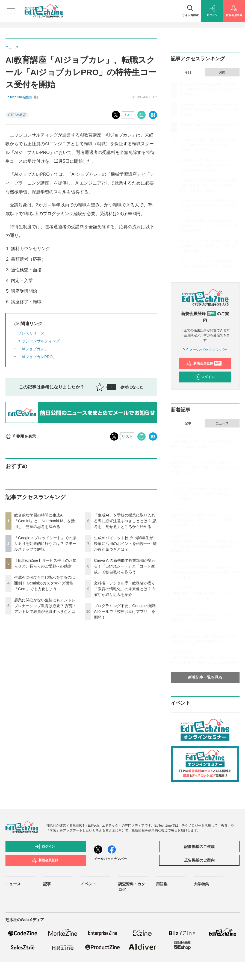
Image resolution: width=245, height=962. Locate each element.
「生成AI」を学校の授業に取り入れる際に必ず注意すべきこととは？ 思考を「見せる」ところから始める (125, 521)
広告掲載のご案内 (199, 860)
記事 (188, 423)
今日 (188, 72)
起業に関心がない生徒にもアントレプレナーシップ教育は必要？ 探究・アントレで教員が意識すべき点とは (45, 606)
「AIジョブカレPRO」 (37, 357)
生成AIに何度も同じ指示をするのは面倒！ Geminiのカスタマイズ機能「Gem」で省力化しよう (44, 583)
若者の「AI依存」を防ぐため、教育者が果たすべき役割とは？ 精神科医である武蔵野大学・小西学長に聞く (205, 546)
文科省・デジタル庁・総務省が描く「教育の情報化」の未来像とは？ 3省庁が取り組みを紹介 (124, 589)
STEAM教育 (17, 115)
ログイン (204, 377)
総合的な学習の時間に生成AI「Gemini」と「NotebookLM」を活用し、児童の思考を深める (44, 521)
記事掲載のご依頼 (199, 846)
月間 (222, 72)
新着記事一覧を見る (205, 677)
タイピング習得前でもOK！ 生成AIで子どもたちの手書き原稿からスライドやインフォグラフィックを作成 (205, 572)
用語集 (161, 884)
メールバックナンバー (205, 349)
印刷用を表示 (20, 436)
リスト (128, 115)
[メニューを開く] (11, 11)
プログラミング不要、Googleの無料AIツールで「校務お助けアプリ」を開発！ (125, 611)
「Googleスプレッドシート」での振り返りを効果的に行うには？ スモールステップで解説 (45, 543)
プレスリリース (31, 333)
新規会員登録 (204, 363)
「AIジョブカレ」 (33, 349)
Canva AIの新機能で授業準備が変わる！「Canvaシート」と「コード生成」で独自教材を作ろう (124, 566)
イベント (88, 884)
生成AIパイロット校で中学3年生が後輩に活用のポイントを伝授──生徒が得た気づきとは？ (125, 543)
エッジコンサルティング (39, 341)
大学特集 (201, 884)
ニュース (222, 423)
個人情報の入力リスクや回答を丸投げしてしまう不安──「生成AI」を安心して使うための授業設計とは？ (205, 467)
